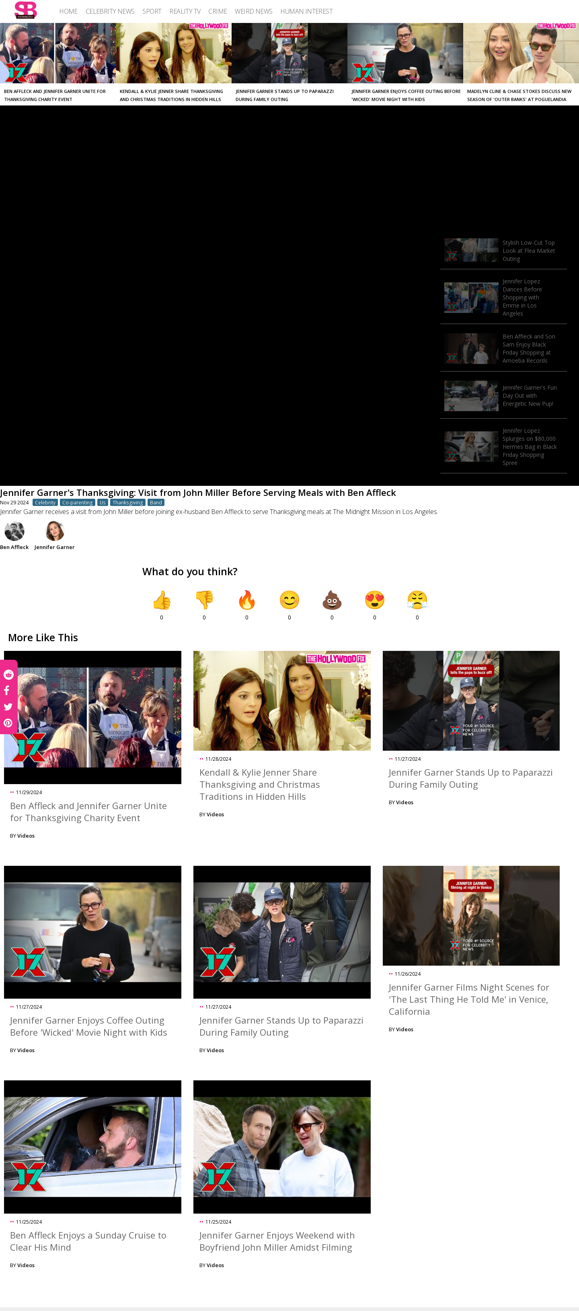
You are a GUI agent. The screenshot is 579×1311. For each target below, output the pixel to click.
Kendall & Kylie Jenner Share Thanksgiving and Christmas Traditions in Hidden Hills (259, 784)
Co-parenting (77, 502)
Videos (26, 835)
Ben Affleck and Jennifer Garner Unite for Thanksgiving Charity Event (88, 811)
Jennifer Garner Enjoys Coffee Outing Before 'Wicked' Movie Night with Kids (88, 1026)
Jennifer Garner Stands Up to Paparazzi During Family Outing (471, 778)
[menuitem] (68, 11)
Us (103, 502)
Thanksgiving (128, 502)
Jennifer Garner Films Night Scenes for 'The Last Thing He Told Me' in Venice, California (469, 999)
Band (156, 502)
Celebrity (45, 502)
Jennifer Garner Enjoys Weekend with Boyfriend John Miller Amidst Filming (277, 1241)
